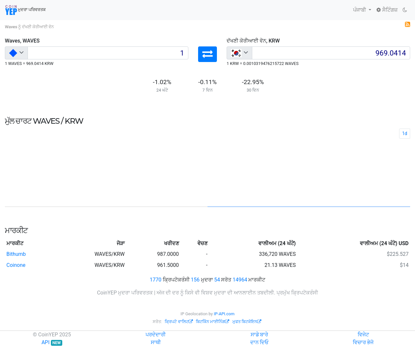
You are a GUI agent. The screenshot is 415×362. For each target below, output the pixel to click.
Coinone (16, 265)
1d (404, 133)
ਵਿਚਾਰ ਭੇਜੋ (363, 342)
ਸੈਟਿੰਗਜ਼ (386, 10)
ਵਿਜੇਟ (363, 334)
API (52, 342)
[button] (207, 54)
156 (195, 280)
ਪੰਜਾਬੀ (360, 10)
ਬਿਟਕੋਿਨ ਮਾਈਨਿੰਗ (212, 321)
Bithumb (16, 254)
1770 (155, 280)
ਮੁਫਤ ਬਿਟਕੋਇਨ (246, 321)
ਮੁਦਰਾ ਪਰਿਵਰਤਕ (25, 10)
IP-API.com (224, 313)
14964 (239, 280)
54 (217, 280)
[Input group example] (108, 52)
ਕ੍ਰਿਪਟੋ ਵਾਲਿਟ (179, 321)
